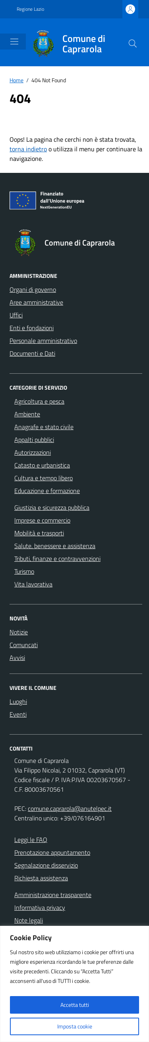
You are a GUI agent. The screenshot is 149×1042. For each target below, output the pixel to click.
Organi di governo (33, 289)
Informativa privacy (39, 907)
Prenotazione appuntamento (52, 852)
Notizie (19, 632)
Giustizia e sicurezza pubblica (51, 507)
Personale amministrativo (43, 340)
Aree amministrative (36, 302)
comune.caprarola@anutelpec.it (70, 808)
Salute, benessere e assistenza (54, 546)
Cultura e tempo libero (43, 478)
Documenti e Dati (32, 353)
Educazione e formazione (47, 490)
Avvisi (17, 657)
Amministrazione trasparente (52, 894)
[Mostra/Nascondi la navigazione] (14, 41)
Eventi (18, 714)
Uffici (16, 315)
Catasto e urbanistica (42, 465)
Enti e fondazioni (32, 328)
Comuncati (24, 645)
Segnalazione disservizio (46, 865)
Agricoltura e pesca (39, 401)
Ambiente (27, 414)
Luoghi (18, 701)
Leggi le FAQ (30, 839)
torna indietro (28, 149)
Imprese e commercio (42, 520)
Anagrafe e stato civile (44, 427)
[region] (74, 984)
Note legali (28, 920)
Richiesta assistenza (41, 878)
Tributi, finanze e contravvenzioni (57, 558)
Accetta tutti (74, 1004)
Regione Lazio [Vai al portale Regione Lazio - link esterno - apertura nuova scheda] (30, 9)
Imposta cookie (74, 1026)
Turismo (24, 571)
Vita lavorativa (33, 584)
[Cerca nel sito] (132, 43)
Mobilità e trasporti (39, 533)
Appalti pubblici (34, 439)
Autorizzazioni (32, 452)
